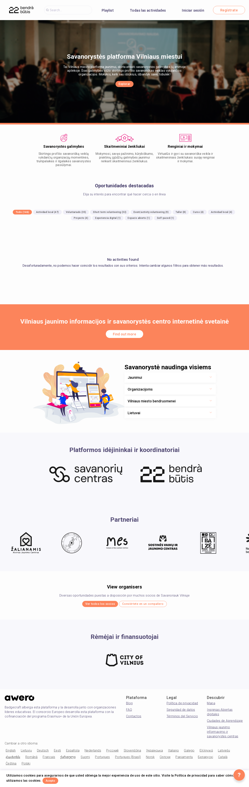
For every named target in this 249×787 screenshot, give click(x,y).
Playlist (108, 10)
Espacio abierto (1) (139, 218)
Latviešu (224, 753)
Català (222, 759)
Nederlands (93, 753)
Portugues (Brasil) (128, 759)
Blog (129, 705)
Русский (112, 753)
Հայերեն (13, 759)
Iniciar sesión (193, 10)
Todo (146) (22, 212)
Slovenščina (132, 753)
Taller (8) (181, 212)
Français (49, 759)
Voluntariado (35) (76, 212)
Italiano (173, 753)
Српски (165, 759)
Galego (189, 753)
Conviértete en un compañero (149, 605)
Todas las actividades (148, 10)
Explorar (124, 84)
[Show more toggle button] (211, 378)
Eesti (57, 753)
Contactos (133, 718)
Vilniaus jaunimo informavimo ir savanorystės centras (222, 734)
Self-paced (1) (165, 218)
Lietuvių (26, 753)
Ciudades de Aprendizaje (225, 723)
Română (31, 759)
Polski (26, 766)
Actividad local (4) (221, 212)
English (11, 753)
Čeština (11, 766)
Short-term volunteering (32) (109, 212)
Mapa (211, 705)
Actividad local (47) (47, 212)
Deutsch (43, 753)
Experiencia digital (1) (108, 218)
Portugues (102, 759)
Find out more (124, 334)
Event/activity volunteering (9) (151, 212)
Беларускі (205, 759)
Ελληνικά (206, 753)
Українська (154, 753)
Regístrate (229, 10)
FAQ (129, 712)
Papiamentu (184, 759)
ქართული (68, 759)
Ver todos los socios (92, 605)
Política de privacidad (182, 705)
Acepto (56, 780)
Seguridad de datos (181, 712)
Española (72, 753)
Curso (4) (198, 212)
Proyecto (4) (81, 218)
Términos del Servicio (182, 718)
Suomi (85, 759)
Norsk (150, 759)
